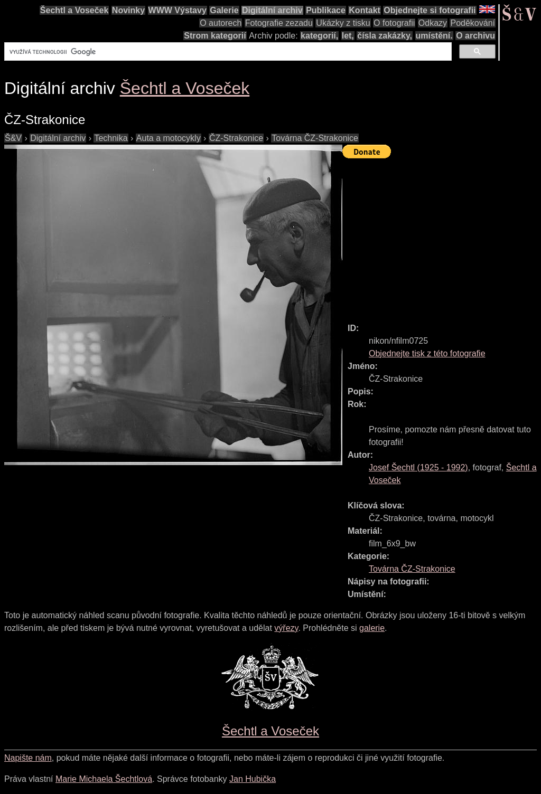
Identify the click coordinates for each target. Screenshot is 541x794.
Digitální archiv (272, 10)
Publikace (326, 10)
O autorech (220, 22)
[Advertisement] (441, 236)
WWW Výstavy (177, 10)
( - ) (418, 467)
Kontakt (364, 10)
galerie (372, 627)
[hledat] (227, 51)
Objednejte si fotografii (429, 10)
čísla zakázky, (384, 35)
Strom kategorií (215, 35)
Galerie (224, 10)
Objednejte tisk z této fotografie (427, 353)
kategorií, (319, 35)
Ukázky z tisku (343, 22)
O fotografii (394, 22)
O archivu (475, 35)
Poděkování (472, 22)
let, (348, 35)
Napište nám (28, 757)
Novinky (128, 10)
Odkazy (432, 22)
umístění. (434, 35)
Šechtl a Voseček (74, 10)
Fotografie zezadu (279, 22)
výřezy (286, 627)
